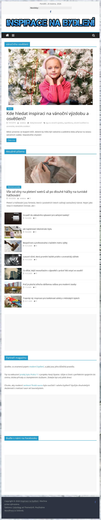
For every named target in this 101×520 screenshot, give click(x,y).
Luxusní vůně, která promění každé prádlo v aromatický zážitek (50, 256)
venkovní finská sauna (33, 385)
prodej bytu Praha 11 (29, 374)
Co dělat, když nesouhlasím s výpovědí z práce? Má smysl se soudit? (53, 270)
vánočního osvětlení (22, 126)
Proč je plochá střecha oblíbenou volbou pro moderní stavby (49, 284)
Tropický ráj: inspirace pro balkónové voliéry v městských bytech (51, 298)
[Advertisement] (50, 332)
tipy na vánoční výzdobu (54, 123)
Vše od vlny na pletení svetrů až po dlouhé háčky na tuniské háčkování (46, 193)
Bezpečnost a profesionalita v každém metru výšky (45, 243)
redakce (23, 123)
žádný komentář (34, 123)
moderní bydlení (36, 366)
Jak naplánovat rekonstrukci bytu (37, 229)
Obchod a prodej (14, 187)
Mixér (10, 109)
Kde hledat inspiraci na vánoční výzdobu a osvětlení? (47, 115)
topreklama (68, 123)
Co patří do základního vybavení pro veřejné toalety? (46, 215)
